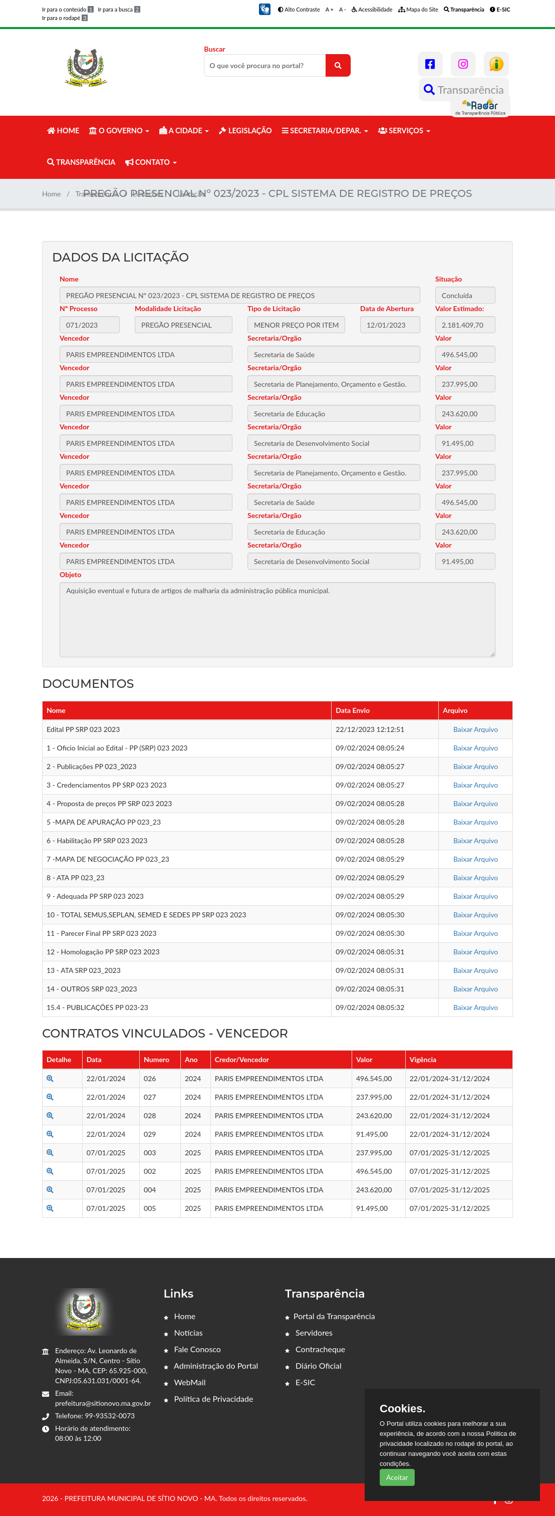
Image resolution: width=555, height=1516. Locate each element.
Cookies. (403, 1409)
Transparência (464, 89)
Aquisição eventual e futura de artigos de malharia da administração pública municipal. (277, 619)
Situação (448, 279)
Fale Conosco (192, 1349)
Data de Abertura (387, 308)
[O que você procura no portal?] (338, 65)
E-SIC (300, 1382)
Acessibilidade (372, 9)
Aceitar (397, 1477)
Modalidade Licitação (168, 308)
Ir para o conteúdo (68, 9)
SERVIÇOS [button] (404, 130)
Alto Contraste (299, 9)
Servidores (309, 1332)
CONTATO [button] (150, 162)
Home (51, 193)
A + (330, 9)
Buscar (277, 61)
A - (342, 9)
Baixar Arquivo (475, 729)
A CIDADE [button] (184, 130)
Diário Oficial (313, 1365)
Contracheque (315, 1349)
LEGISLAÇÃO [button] (245, 130)
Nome (69, 279)
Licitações (148, 193)
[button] (264, 8)
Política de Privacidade (208, 1398)
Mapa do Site (418, 9)
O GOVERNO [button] (119, 130)
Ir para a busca (119, 9)
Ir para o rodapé (65, 18)
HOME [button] (63, 130)
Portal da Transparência (330, 1316)
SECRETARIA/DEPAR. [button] (325, 130)
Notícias (183, 1332)
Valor (443, 338)
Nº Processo (79, 308)
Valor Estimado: (459, 308)
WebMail (185, 1382)
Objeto (70, 574)
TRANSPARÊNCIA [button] (81, 162)
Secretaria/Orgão (274, 338)
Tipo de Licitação (273, 308)
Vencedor (74, 338)
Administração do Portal (211, 1365)
